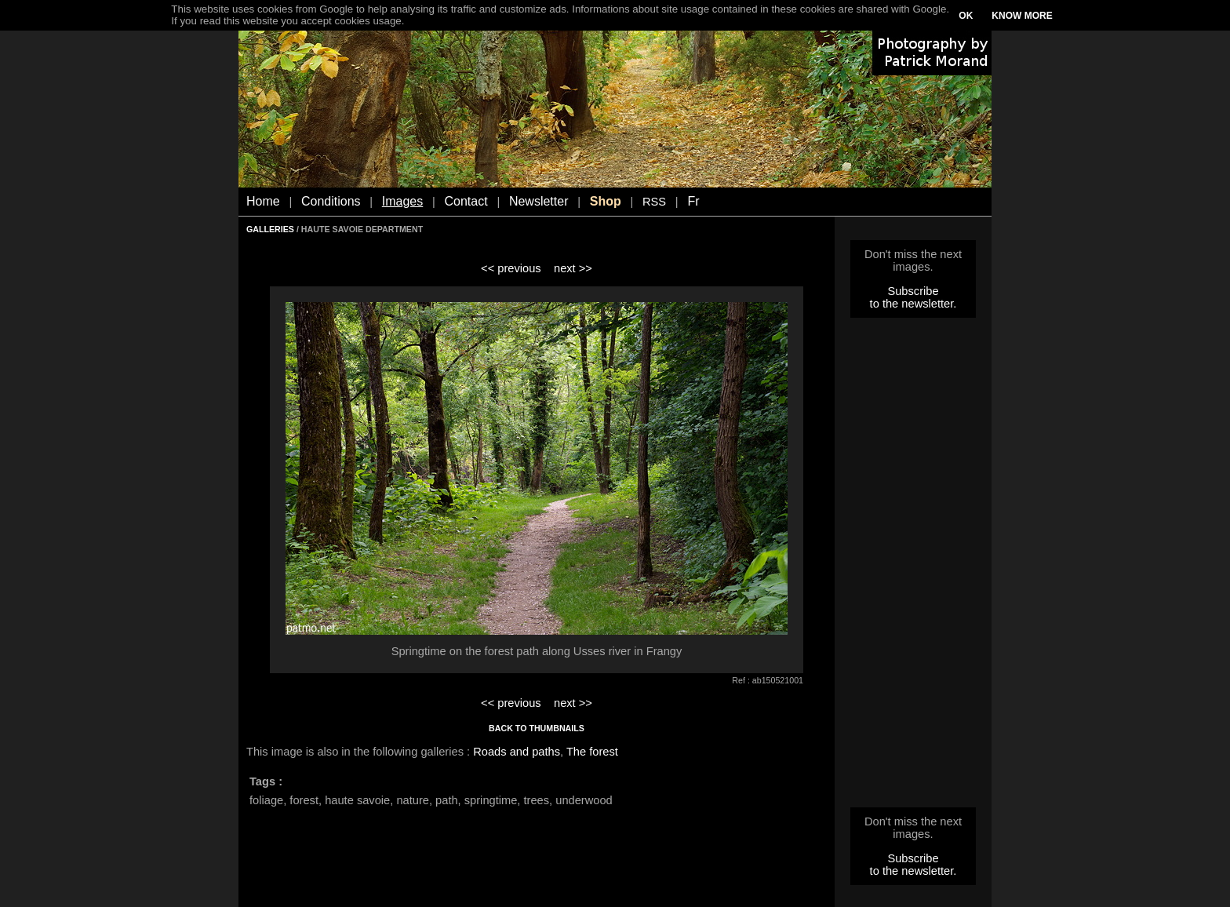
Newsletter (539, 201)
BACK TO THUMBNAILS (536, 728)
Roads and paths (516, 751)
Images (402, 201)
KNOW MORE (1022, 15)
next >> (573, 268)
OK (966, 15)
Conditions (331, 201)
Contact (466, 201)
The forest (592, 751)
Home (263, 201)
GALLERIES (270, 229)
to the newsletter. (913, 303)
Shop (605, 201)
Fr (693, 201)
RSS (654, 201)
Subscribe (912, 291)
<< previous (511, 268)
